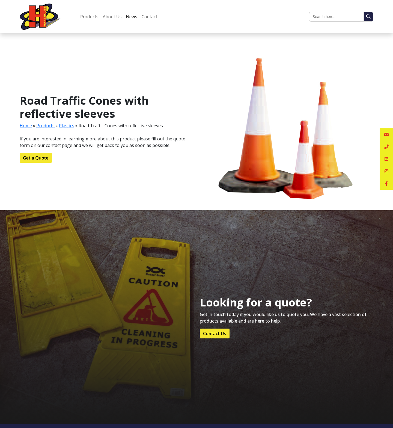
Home (26, 126)
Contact (149, 17)
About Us (112, 17)
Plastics (66, 126)
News (131, 17)
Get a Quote (36, 158)
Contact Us (214, 333)
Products (89, 17)
